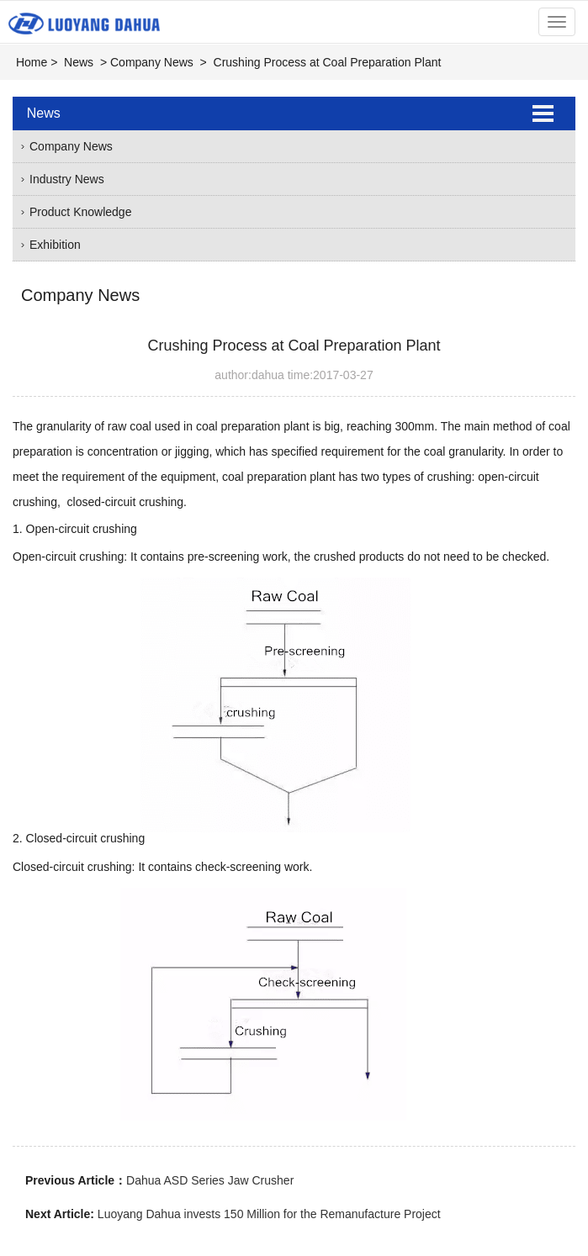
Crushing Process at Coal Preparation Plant (328, 62)
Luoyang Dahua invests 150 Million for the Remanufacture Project (269, 1214)
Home (31, 62)
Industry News (66, 179)
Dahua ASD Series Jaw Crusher (210, 1180)
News (78, 62)
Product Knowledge (80, 212)
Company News (151, 62)
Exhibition (55, 244)
